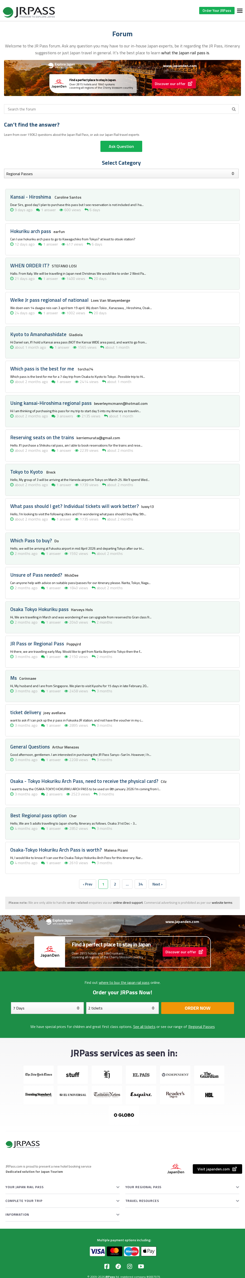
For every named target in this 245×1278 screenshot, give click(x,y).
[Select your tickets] (122, 1008)
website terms (222, 902)
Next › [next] (157, 884)
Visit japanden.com (217, 1169)
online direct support (128, 902)
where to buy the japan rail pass (124, 982)
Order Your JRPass (217, 10)
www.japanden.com (180, 65)
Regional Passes (201, 1026)
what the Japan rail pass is (185, 53)
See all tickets (144, 1026)
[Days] (47, 1008)
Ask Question (121, 146)
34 (140, 884)
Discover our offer (174, 84)
